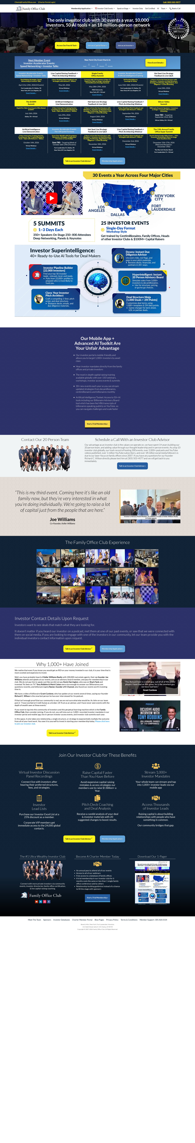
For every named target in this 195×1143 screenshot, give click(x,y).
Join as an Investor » (126, 45)
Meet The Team (34, 922)
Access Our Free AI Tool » (66, 45)
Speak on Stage (122, 8)
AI (158, 8)
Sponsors (47, 922)
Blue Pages (99, 922)
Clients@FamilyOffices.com (25, 2)
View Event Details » (156, 63)
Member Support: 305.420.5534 (153, 922)
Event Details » (31, 93)
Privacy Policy (112, 922)
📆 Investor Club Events (104, 8)
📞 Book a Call (175, 8)
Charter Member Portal (82, 922)
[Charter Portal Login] (46, 2)
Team (163, 8)
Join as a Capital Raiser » (97, 45)
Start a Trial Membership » (97, 425)
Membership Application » (113, 161)
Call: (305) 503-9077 (171, 2)
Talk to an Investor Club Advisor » (132, 467)
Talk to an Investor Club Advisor (77, 161)
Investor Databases (61, 922)
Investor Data (138, 8)
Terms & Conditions (129, 922)
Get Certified (150, 8)
